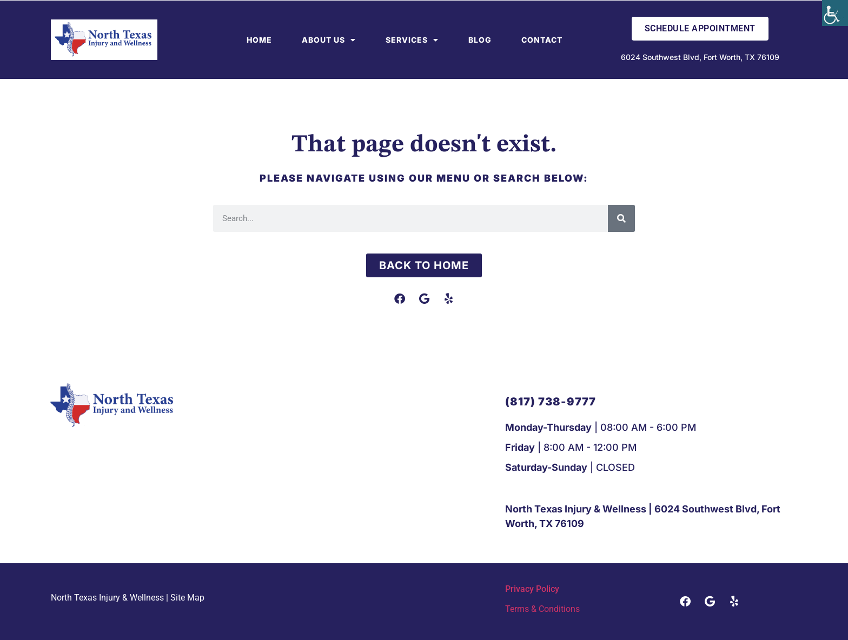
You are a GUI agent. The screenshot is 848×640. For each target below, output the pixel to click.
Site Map (187, 597)
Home (259, 39)
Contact (541, 39)
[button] (550, 401)
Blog (480, 39)
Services (412, 40)
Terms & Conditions (542, 609)
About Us (329, 40)
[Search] (621, 218)
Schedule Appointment (700, 28)
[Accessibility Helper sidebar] (835, 13)
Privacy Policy (532, 589)
